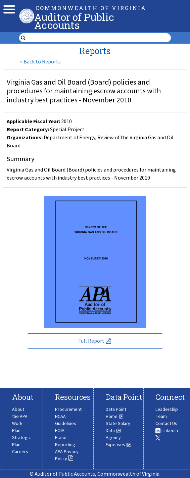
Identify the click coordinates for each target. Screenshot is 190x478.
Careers (20, 451)
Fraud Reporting (65, 441)
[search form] (99, 38)
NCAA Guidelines (65, 420)
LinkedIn (166, 430)
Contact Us (166, 423)
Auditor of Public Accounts (74, 21)
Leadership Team (166, 413)
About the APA (20, 413)
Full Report (94, 341)
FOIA (59, 430)
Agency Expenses (118, 441)
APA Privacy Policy (67, 455)
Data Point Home (116, 413)
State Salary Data (118, 427)
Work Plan (17, 427)
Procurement (68, 409)
